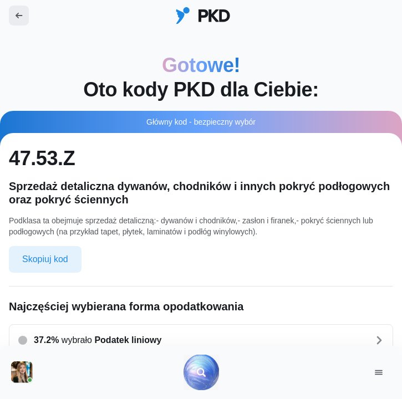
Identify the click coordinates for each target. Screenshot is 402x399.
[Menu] (379, 372)
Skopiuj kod (45, 259)
